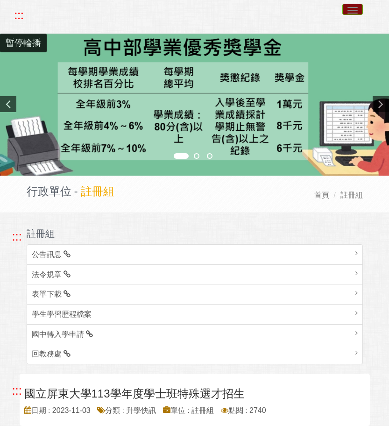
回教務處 (51, 354)
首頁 (321, 195)
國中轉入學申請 (62, 334)
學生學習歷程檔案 (62, 314)
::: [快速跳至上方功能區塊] (19, 15)
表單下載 (51, 294)
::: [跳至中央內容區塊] (17, 390)
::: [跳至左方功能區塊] (17, 236)
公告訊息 (51, 254)
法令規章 (51, 274)
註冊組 (351, 195)
